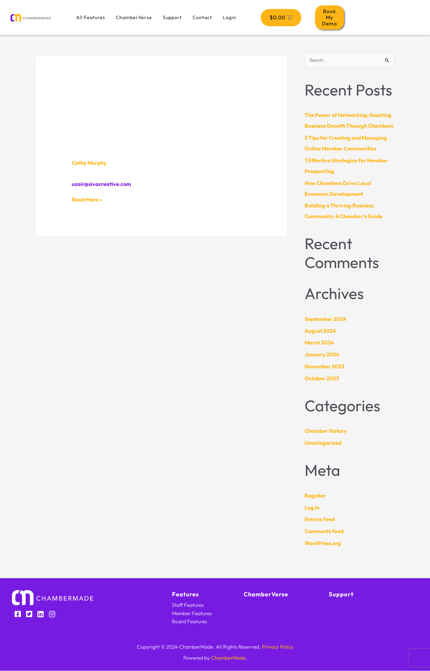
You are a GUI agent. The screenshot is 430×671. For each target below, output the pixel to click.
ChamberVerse (134, 17)
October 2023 (322, 378)
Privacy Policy (278, 647)
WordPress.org (323, 543)
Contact (202, 17)
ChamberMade (228, 658)
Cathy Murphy (89, 162)
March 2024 (319, 342)
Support (172, 17)
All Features (90, 17)
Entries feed (320, 519)
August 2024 (320, 330)
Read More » (87, 199)
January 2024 (322, 354)
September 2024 (325, 319)
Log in (312, 507)
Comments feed (324, 531)
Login (229, 17)
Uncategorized (323, 443)
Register (315, 495)
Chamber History (326, 431)
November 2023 (324, 366)
